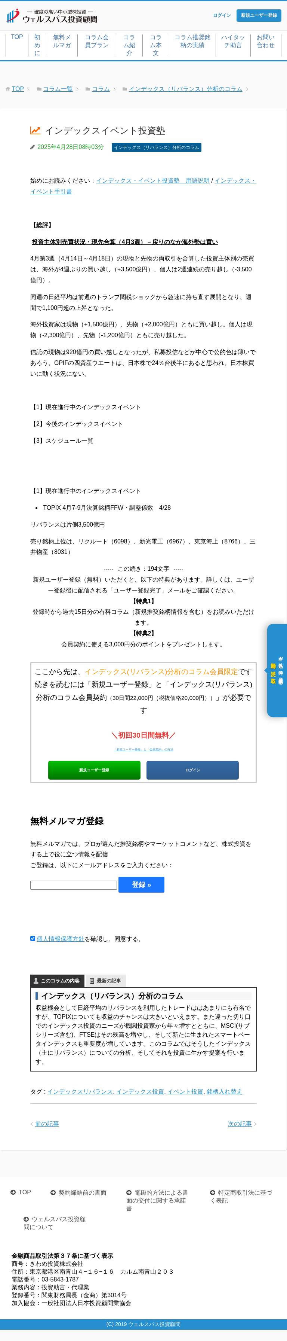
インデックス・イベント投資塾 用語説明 (153, 182)
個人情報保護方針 (60, 950)
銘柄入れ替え (225, 1102)
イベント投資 (185, 1102)
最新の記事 (109, 991)
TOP (17, 38)
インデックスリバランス (80, 1102)
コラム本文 (156, 47)
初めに (37, 47)
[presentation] (87, 924)
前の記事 (47, 1134)
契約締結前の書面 (83, 1204)
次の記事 (240, 1134)
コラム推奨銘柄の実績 (192, 43)
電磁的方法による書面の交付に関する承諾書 (157, 1212)
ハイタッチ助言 (233, 43)
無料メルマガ (62, 43)
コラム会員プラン (97, 43)
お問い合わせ (266, 43)
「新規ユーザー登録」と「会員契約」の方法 (143, 750)
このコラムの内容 (60, 991)
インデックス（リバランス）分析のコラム (156, 149)
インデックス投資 (140, 1102)
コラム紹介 (129, 47)
